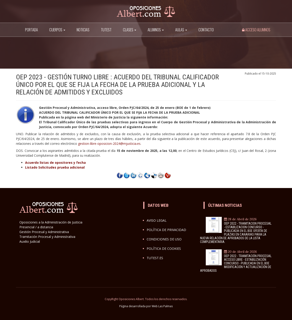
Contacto (206, 29)
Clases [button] (129, 29)
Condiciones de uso (164, 239)
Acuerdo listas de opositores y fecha (55, 162)
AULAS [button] (181, 29)
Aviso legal (157, 220)
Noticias (83, 29)
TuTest (106, 29)
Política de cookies (164, 248)
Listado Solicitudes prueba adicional (55, 167)
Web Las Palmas (162, 306)
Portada (31, 29)
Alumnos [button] (156, 29)
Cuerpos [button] (57, 29)
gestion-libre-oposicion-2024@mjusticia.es (109, 143)
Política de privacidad (166, 230)
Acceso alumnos (256, 29)
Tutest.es (155, 258)
